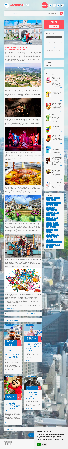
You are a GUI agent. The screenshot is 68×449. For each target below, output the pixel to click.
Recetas (48, 232)
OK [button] (39, 444)
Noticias (55, 224)
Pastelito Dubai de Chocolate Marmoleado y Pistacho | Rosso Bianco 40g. (57, 170)
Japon (28, 313)
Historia (48, 212)
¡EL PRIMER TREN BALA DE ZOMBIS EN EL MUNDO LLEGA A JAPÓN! (32, 395)
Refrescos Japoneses (52, 234)
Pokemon (52, 227)
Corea (56, 205)
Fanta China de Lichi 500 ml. (57, 183)
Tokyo (59, 242)
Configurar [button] (44, 444)
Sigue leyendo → (8, 372)
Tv (47, 247)
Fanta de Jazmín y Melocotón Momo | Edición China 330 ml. (56, 148)
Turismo (36, 313)
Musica (56, 222)
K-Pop (55, 217)
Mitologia (49, 222)
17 (49, 47)
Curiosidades (23, 313)
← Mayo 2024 (48, 56)
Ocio (32, 313)
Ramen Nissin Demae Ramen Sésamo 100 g (56, 104)
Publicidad (49, 229)
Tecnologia (49, 239)
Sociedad (49, 237)
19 (54, 47)
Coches (53, 200)
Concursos (49, 205)
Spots (55, 237)
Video (51, 247)
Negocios (48, 224)
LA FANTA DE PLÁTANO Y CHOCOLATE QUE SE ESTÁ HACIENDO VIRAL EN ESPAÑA (12, 352)
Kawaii (35, 338)
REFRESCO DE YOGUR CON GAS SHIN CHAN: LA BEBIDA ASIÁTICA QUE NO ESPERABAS (33, 347)
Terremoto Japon (51, 242)
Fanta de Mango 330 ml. (57, 126)
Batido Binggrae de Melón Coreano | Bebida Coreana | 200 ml (57, 116)
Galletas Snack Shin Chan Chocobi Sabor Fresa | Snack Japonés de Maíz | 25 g (56, 79)
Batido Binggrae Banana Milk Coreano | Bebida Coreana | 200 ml (57, 92)
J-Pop (48, 215)
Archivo (48, 63)
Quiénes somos (13, 13)
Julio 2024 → (60, 56)
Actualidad (29, 386)
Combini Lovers (22, 13)
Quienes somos (16, 442)
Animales (57, 197)
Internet (55, 212)
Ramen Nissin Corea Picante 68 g (56, 136)
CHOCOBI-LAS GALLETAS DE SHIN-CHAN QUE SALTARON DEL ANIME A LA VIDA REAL (13, 406)
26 (54, 50)
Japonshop (30, 13)
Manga (53, 220)
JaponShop (45, 5)
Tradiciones (49, 244)
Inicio (7, 13)
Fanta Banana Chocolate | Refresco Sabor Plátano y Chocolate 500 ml (57, 159)
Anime (7, 395)
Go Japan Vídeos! (51, 210)
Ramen (56, 229)
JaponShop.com (10, 308)
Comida (12, 396)
